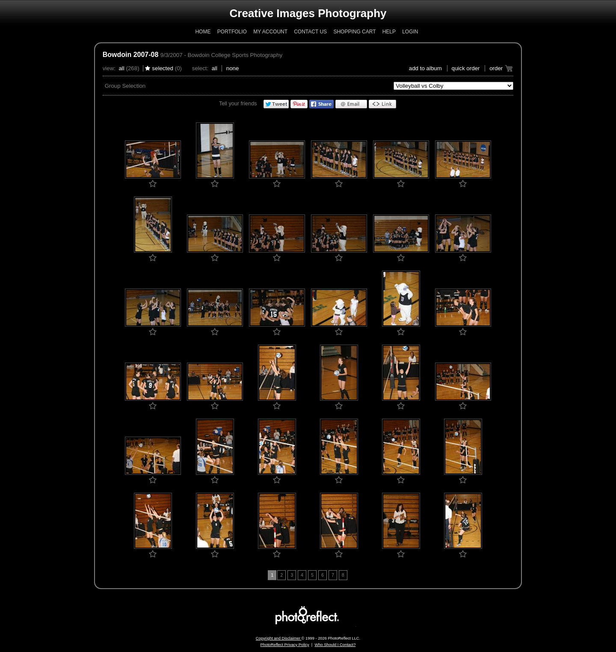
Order (496, 68)
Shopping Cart (354, 32)
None (232, 68)
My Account (270, 32)
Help (389, 32)
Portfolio (232, 32)
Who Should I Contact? (334, 645)
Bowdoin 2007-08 (131, 54)
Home (202, 32)
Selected (162, 68)
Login (410, 32)
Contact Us (310, 32)
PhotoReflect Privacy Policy (285, 645)
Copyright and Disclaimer (279, 638)
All (121, 68)
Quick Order (466, 68)
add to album (425, 68)
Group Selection (125, 86)
